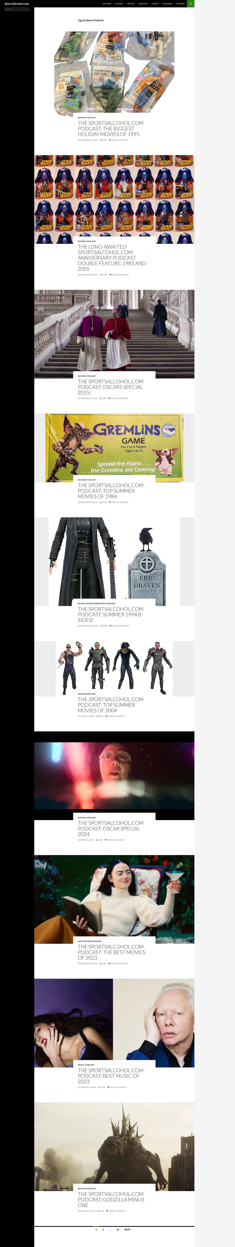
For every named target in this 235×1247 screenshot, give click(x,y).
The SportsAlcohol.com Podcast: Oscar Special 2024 (110, 828)
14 (117, 1229)
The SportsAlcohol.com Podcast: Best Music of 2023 (110, 1075)
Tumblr (155, 4)
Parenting (99, 603)
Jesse (104, 140)
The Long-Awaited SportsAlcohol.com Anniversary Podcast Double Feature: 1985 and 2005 (112, 257)
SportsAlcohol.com (17, 3)
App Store (107, 4)
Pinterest (180, 4)
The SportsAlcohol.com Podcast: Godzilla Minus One (111, 1199)
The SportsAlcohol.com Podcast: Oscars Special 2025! (110, 386)
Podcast (119, 4)
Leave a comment (119, 140)
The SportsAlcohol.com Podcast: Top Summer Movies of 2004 (110, 704)
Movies (81, 117)
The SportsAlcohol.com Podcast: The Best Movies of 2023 (111, 952)
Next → (129, 1229)
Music (81, 1065)
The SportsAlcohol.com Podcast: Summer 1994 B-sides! (110, 614)
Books (81, 603)
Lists (80, 941)
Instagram (167, 4)
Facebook (143, 4)
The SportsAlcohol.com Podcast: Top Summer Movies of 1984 (110, 490)
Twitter (130, 4)
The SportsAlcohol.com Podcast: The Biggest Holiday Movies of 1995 (110, 128)
